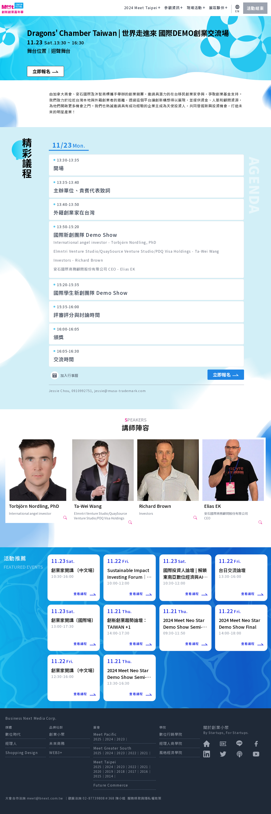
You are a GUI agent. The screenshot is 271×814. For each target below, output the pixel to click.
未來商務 (57, 743)
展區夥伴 (216, 7)
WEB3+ (55, 752)
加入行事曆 (64, 375)
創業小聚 (57, 734)
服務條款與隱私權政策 (144, 798)
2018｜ (122, 771)
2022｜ (134, 753)
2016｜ (146, 771)
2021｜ (146, 753)
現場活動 (194, 7)
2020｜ (99, 771)
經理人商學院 (171, 743)
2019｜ (111, 771)
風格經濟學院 (171, 752)
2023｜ (122, 739)
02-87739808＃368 (99, 798)
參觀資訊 (172, 7)
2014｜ (111, 776)
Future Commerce (110, 785)
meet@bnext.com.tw (45, 798)
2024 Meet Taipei (140, 7)
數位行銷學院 (171, 734)
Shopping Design (21, 752)
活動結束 (255, 8)
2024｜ (111, 739)
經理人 (11, 743)
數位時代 (13, 734)
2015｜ (99, 776)
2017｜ (134, 771)
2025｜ (99, 739)
